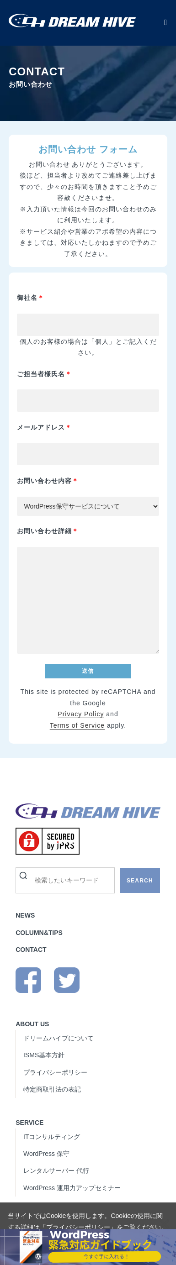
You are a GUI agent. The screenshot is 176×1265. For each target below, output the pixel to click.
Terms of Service (77, 725)
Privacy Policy (81, 714)
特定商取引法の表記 (52, 1089)
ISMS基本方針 (43, 1055)
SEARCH (140, 880)
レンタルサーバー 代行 (56, 1170)
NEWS (25, 915)
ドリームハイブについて (58, 1038)
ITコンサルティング (51, 1136)
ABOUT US (32, 1024)
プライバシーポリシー (78, 1227)
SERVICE (29, 1122)
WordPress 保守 (46, 1153)
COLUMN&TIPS (39, 932)
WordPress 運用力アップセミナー (72, 1188)
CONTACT (31, 949)
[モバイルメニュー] (165, 22)
